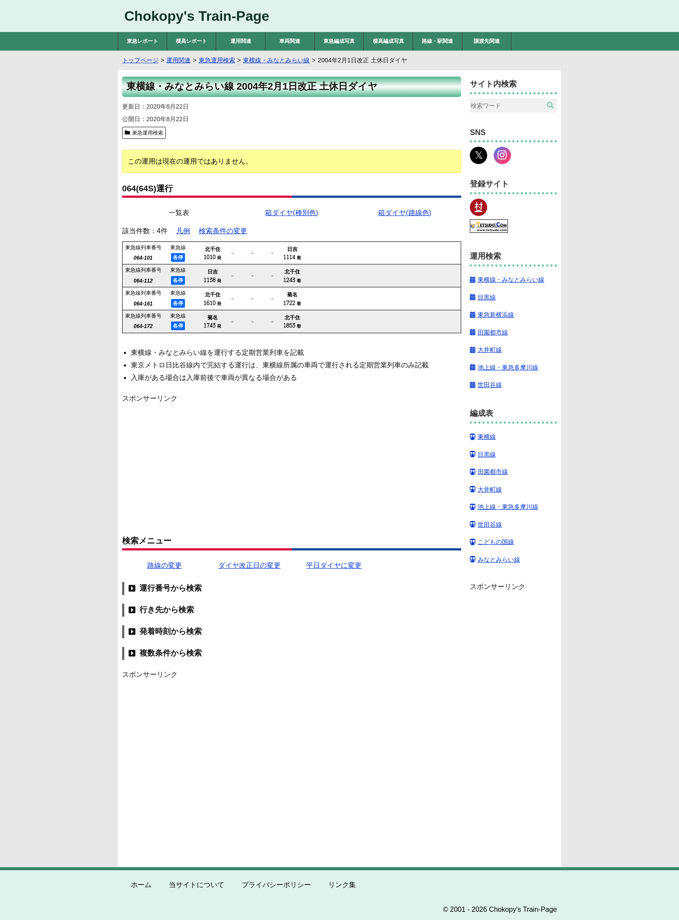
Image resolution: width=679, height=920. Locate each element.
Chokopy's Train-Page (196, 16)
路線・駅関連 (437, 41)
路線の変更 (164, 565)
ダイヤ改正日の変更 (249, 565)
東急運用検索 (147, 133)
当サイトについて (196, 884)
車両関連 (289, 41)
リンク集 (342, 884)
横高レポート (191, 41)
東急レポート (142, 41)
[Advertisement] (291, 464)
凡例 (183, 231)
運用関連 (240, 41)
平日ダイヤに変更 (334, 565)
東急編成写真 (339, 41)
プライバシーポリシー (276, 884)
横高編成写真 (388, 41)
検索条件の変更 (223, 231)
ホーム (141, 884)
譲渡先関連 (487, 41)
